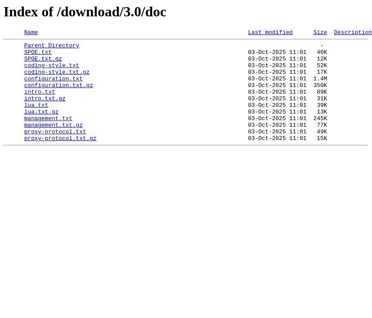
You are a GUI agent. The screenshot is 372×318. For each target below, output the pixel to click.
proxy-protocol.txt (55, 151)
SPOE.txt (38, 56)
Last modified (270, 33)
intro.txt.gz (45, 111)
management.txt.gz (53, 143)
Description (353, 33)
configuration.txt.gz (58, 95)
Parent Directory (51, 48)
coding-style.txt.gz (57, 79)
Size (320, 33)
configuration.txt (53, 87)
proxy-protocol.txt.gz (60, 159)
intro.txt (39, 103)
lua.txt (36, 119)
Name (31, 33)
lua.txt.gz (41, 127)
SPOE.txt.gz (43, 64)
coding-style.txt (51, 72)
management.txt (48, 135)
